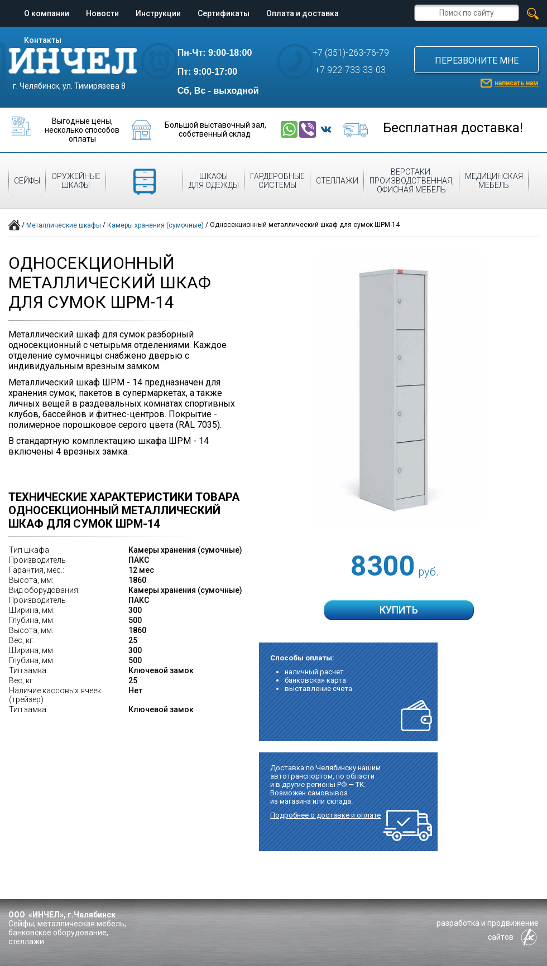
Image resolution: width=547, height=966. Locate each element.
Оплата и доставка (302, 13)
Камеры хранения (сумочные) (155, 225)
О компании (46, 13)
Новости (102, 13)
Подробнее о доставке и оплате (325, 815)
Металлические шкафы (63, 225)
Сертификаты (223, 13)
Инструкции (158, 13)
